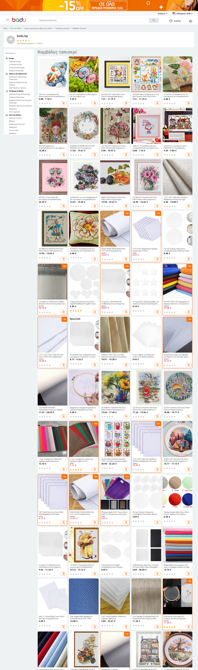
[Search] (93, 20)
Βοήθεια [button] (162, 14)
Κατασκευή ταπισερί (62, 28)
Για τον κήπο (14, 130)
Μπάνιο (12, 121)
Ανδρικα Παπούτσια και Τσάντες (18, 84)
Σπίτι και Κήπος (15, 28)
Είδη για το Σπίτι (15, 118)
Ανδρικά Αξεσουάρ (16, 71)
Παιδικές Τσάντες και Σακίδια (20, 106)
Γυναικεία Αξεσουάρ (16, 68)
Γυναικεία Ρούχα (15, 65)
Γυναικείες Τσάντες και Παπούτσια (18, 78)
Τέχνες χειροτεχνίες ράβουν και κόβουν (38, 28)
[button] (7, 20)
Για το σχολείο (14, 112)
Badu (5, 28)
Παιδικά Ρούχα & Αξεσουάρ (19, 94)
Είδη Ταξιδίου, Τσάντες (17, 88)
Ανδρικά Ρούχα (15, 62)
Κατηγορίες (10, 53)
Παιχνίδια (13, 109)
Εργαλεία (12, 133)
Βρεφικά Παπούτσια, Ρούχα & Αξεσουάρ (20, 101)
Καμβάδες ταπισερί (79, 28)
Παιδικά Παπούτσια (16, 97)
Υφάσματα (13, 127)
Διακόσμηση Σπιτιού (17, 124)
